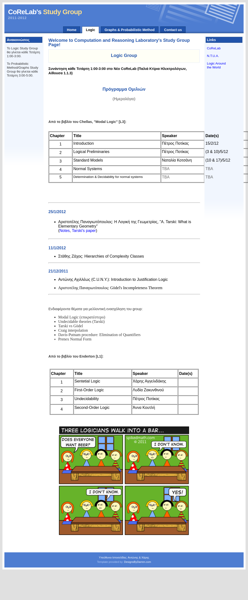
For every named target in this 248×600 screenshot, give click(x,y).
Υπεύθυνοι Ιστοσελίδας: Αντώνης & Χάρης (124, 557)
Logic (90, 30)
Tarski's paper (84, 231)
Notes (64, 231)
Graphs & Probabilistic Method (130, 30)
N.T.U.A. (213, 56)
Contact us (173, 30)
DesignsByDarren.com (137, 561)
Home (72, 30)
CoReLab (214, 48)
